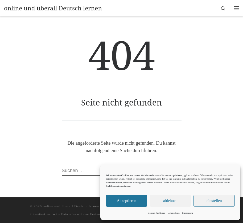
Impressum (187, 213)
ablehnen (170, 200)
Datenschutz (173, 213)
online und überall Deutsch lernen (71, 206)
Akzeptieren (126, 200)
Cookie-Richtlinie (156, 213)
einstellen (214, 200)
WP (55, 214)
